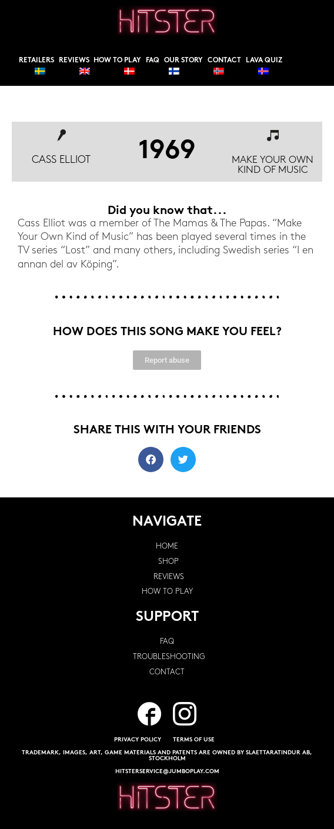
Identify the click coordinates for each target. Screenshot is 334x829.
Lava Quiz (264, 60)
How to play (117, 60)
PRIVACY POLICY (137, 740)
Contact (224, 60)
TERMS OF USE (194, 740)
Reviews (74, 60)
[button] (150, 459)
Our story (183, 60)
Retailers (36, 60)
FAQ (152, 60)
